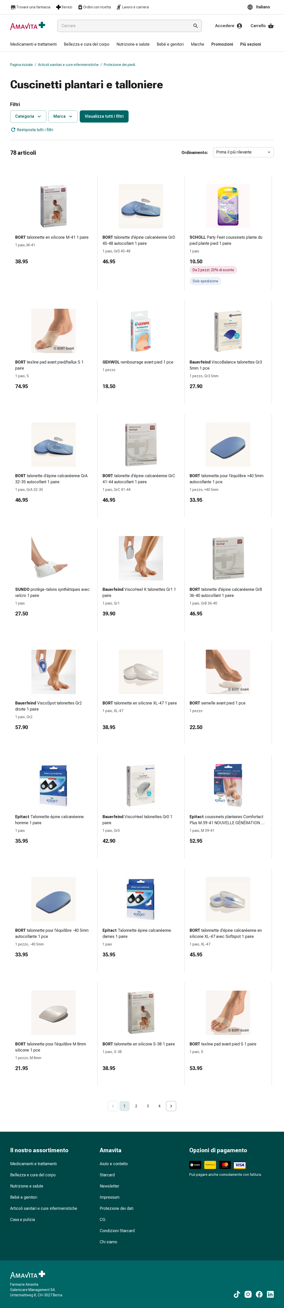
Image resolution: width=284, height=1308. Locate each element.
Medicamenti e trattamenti (33, 1163)
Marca (63, 116)
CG (102, 1219)
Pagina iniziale (21, 65)
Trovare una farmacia (30, 7)
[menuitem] (33, 45)
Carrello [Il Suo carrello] (262, 26)
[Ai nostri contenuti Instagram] (248, 1294)
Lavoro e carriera (132, 7)
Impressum (109, 1197)
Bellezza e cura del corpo (33, 1175)
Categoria (28, 116)
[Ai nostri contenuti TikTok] (236, 1294)
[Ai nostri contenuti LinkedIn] (270, 1294)
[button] (260, 7)
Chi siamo (108, 1242)
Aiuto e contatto (114, 1163)
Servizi (63, 7)
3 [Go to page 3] (148, 1106)
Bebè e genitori (23, 1197)
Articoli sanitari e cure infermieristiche (68, 65)
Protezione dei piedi (119, 65)
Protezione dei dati (116, 1208)
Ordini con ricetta (94, 7)
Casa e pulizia (22, 1219)
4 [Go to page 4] (159, 1106)
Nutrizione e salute (26, 1186)
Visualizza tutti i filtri (104, 116)
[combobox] (122, 26)
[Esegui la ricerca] (196, 26)
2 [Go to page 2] (136, 1106)
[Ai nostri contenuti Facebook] (259, 1294)
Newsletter (109, 1186)
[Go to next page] (171, 1106)
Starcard (107, 1175)
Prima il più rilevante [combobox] (234, 152)
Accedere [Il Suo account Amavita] (228, 26)
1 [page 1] (125, 1106)
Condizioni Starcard (117, 1230)
